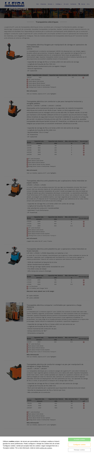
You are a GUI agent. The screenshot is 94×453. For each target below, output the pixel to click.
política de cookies (46, 448)
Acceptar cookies (79, 439)
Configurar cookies (79, 444)
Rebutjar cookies (79, 450)
